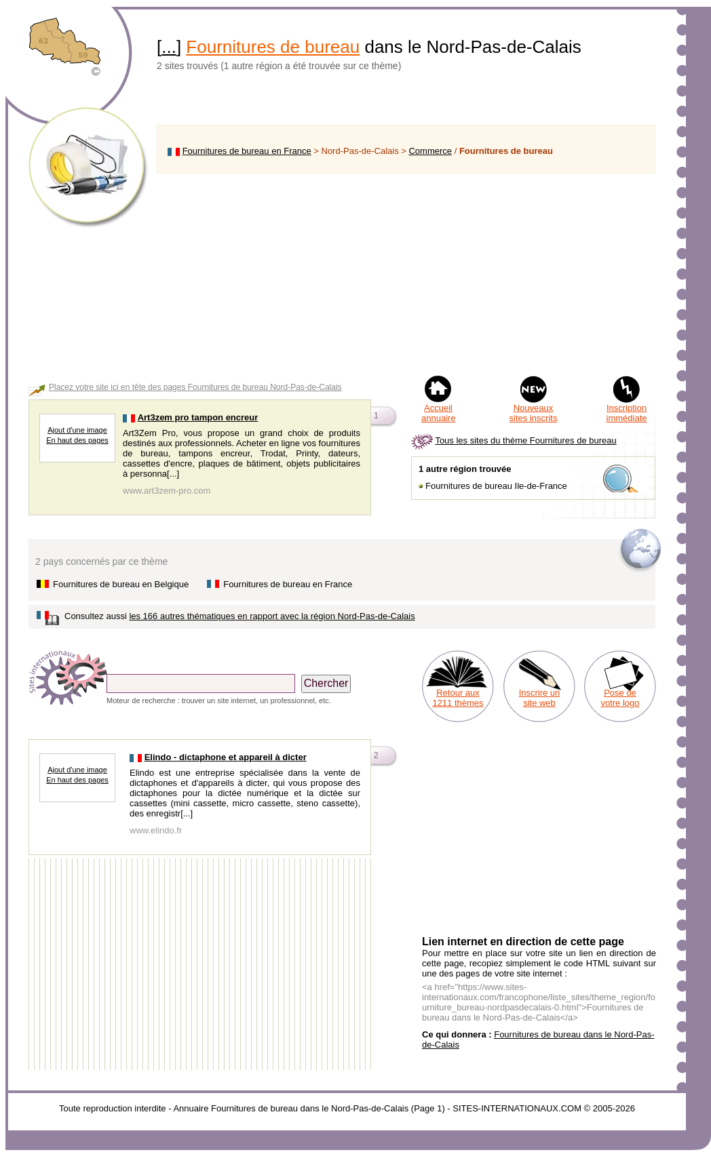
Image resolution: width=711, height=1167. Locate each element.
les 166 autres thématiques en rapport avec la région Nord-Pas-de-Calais (272, 616)
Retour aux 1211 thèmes (457, 698)
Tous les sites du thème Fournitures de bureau (525, 440)
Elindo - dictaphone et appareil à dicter (226, 757)
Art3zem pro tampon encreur (198, 417)
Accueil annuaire (438, 413)
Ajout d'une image (77, 430)
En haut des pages (77, 440)
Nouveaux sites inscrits (534, 413)
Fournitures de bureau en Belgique (121, 584)
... (168, 47)
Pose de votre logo (619, 698)
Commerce (430, 151)
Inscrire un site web (539, 698)
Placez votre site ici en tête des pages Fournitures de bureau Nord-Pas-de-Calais (195, 387)
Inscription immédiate (627, 413)
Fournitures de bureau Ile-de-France (496, 486)
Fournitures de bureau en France (246, 151)
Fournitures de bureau (273, 47)
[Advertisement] (406, 274)
